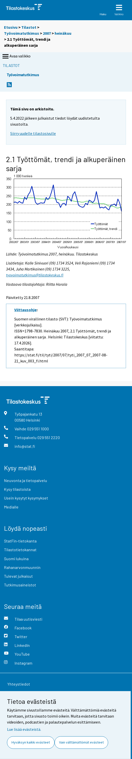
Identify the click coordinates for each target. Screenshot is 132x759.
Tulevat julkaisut (18, 576)
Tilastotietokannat (20, 549)
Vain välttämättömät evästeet (81, 742)
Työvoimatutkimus (21, 33)
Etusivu (11, 27)
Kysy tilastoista (17, 489)
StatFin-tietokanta (20, 540)
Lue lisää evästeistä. (24, 729)
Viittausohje (25, 309)
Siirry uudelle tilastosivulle (33, 133)
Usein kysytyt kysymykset (26, 498)
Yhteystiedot (18, 684)
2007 (47, 33)
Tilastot (28, 27)
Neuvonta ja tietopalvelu (25, 480)
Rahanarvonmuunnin (22, 567)
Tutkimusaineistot (20, 584)
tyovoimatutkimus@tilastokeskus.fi (34, 274)
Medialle (11, 507)
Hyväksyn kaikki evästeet (31, 742)
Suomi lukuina (16, 558)
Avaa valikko (16, 56)
